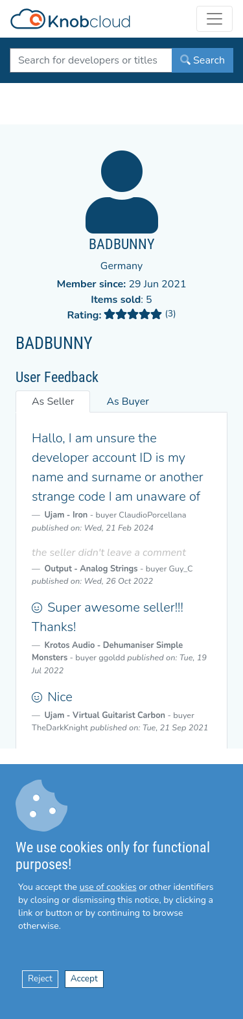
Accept (84, 978)
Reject (40, 978)
